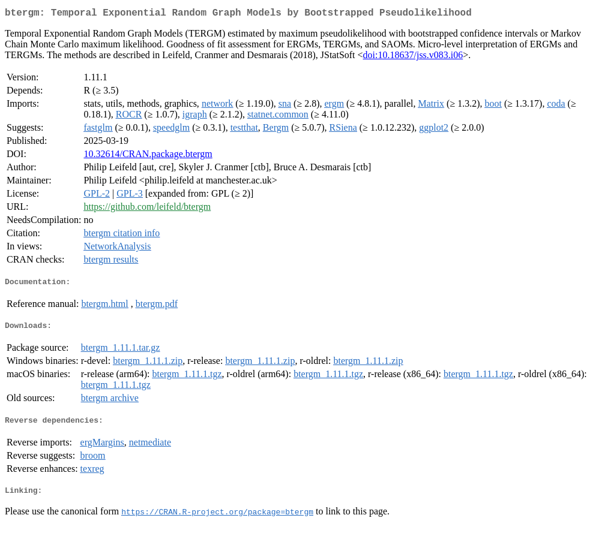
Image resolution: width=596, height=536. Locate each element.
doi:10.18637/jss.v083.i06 (413, 57)
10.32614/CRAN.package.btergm (147, 156)
